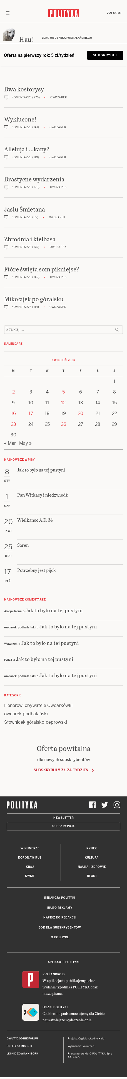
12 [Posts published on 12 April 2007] (63, 403)
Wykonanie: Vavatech (81, 1046)
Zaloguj (114, 13)
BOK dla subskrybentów (60, 927)
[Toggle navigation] (8, 13)
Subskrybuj (105, 55)
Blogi (92, 876)
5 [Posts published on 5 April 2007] (63, 392)
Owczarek (58, 97)
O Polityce (60, 937)
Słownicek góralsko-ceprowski (35, 722)
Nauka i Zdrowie (92, 867)
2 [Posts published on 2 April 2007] (13, 392)
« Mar (10, 443)
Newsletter (63, 818)
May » (25, 443)
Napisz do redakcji (59, 917)
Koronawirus (30, 857)
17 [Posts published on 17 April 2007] (31, 413)
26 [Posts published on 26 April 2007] (63, 424)
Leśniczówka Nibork (22, 1053)
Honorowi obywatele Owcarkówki (38, 705)
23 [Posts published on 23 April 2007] (13, 424)
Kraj (30, 867)
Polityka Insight (20, 1046)
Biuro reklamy (60, 908)
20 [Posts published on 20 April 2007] (80, 413)
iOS (45, 974)
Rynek (91, 848)
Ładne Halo (97, 1038)
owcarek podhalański (26, 714)
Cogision (83, 1038)
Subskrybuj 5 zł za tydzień (61, 770)
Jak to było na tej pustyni (54, 610)
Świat (30, 876)
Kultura (92, 857)
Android (58, 974)
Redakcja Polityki (59, 898)
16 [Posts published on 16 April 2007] (13, 413)
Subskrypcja (63, 826)
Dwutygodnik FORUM (22, 1038)
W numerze (30, 848)
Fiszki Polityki (55, 1007)
